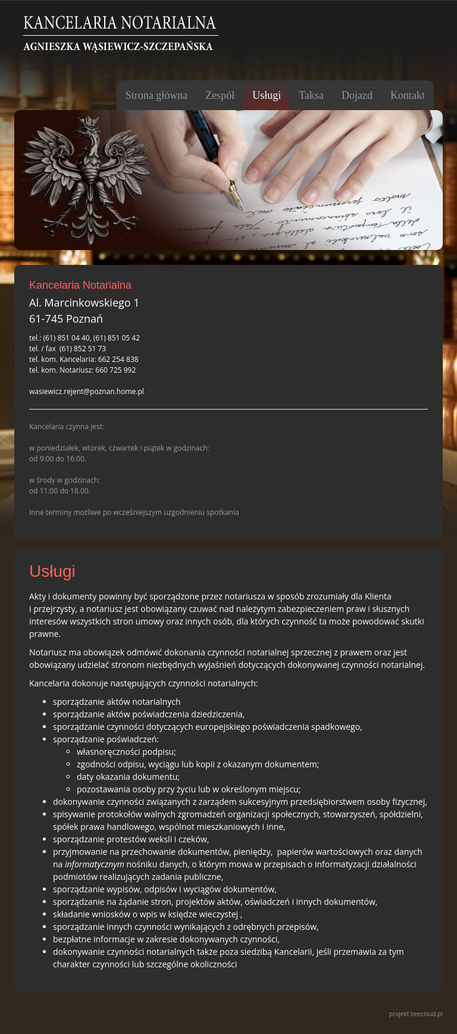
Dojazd (357, 95)
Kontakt (407, 95)
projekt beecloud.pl (416, 1014)
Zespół (219, 95)
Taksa (311, 95)
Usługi (266, 95)
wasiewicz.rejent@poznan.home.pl (86, 391)
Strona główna (156, 95)
